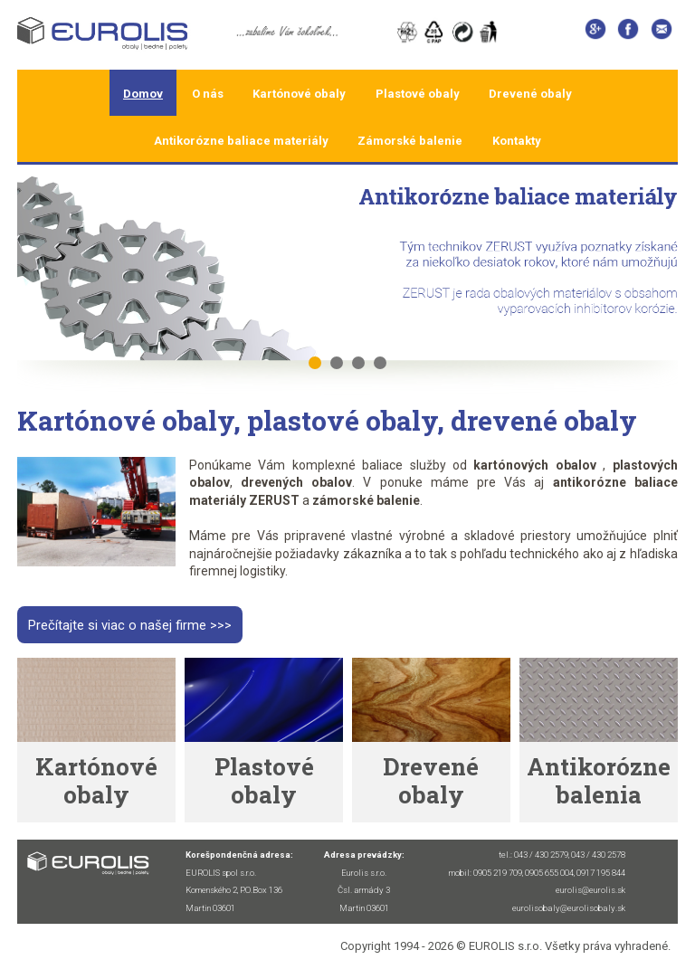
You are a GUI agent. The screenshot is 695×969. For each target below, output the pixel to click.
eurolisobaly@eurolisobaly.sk (568, 908)
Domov (143, 93)
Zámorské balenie (409, 140)
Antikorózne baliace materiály (241, 140)
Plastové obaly (418, 93)
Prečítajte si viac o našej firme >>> (130, 624)
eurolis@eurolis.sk (660, 32)
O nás (208, 93)
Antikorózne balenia (599, 780)
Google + (594, 32)
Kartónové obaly (299, 93)
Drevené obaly (530, 93)
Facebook (628, 32)
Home (116, 35)
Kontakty (516, 140)
